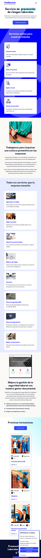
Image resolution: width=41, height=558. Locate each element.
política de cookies (24, 543)
